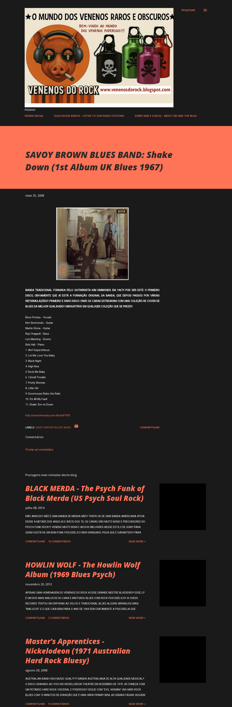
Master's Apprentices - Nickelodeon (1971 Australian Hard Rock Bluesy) (77, 651)
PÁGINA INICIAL (34, 115)
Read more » (137, 541)
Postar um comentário (39, 449)
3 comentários (58, 617)
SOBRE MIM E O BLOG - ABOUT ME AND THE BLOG (166, 115)
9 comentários (58, 704)
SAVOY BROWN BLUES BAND (53, 427)
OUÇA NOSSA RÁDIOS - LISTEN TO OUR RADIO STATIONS (89, 115)
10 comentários (59, 541)
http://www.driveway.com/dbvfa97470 (47, 415)
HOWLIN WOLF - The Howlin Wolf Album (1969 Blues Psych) (82, 569)
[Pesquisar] (188, 10)
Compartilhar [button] (150, 427)
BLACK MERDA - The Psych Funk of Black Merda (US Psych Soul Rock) (84, 493)
